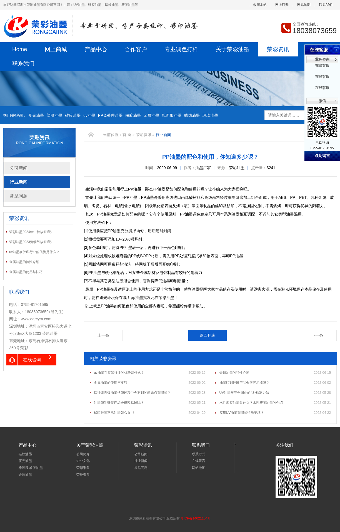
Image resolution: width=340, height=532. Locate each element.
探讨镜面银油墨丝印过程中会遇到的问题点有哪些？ (132, 393)
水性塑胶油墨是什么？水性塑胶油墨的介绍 (251, 403)
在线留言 (198, 461)
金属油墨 (151, 115)
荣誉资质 (83, 475)
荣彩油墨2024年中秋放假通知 (31, 232)
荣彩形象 (83, 468)
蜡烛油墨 (192, 115)
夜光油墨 (36, 115)
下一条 (317, 335)
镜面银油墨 (171, 115)
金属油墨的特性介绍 (24, 262)
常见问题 (19, 196)
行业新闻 (19, 182)
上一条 (103, 335)
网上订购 (282, 5)
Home (19, 49)
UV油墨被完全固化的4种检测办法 (244, 393)
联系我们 (325, 5)
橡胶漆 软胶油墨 (31, 468)
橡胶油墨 (133, 115)
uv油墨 (89, 115)
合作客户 (136, 49)
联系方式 (198, 454)
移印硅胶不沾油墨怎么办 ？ (114, 413)
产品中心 (96, 49)
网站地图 (304, 5)
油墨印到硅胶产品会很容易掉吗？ (244, 383)
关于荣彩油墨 (232, 49)
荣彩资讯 (278, 49)
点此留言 (322, 156)
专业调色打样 (181, 49)
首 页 (126, 134)
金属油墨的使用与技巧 (25, 272)
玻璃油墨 (210, 115)
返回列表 (207, 335)
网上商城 (56, 49)
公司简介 (83, 454)
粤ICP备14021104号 (195, 518)
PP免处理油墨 (110, 115)
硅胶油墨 (73, 115)
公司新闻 (19, 168)
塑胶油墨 (54, 115)
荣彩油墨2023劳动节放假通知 (31, 242)
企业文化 (83, 461)
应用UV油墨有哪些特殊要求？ (241, 413)
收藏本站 (260, 5)
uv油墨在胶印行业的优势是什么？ (34, 252)
